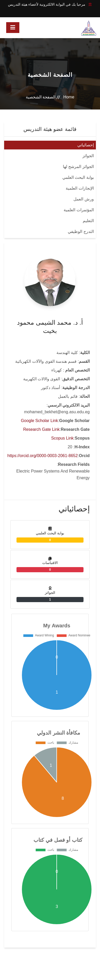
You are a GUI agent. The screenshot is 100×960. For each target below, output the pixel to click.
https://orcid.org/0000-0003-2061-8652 (42, 455)
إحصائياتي (85, 145)
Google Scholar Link (39, 420)
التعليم (88, 220)
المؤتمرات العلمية (79, 210)
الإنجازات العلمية (80, 188)
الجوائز (88, 156)
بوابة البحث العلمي (78, 177)
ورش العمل (83, 199)
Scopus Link (62, 438)
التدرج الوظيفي (81, 231)
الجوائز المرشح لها (78, 166)
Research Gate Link (41, 429)
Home (68, 97)
